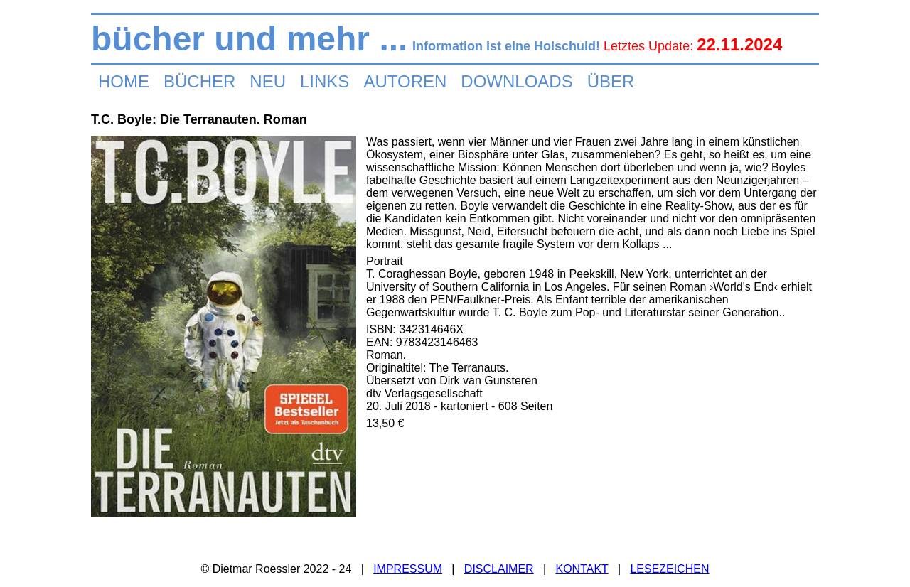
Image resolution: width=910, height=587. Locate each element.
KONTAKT (581, 569)
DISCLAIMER (499, 569)
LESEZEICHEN (669, 569)
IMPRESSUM (407, 569)
